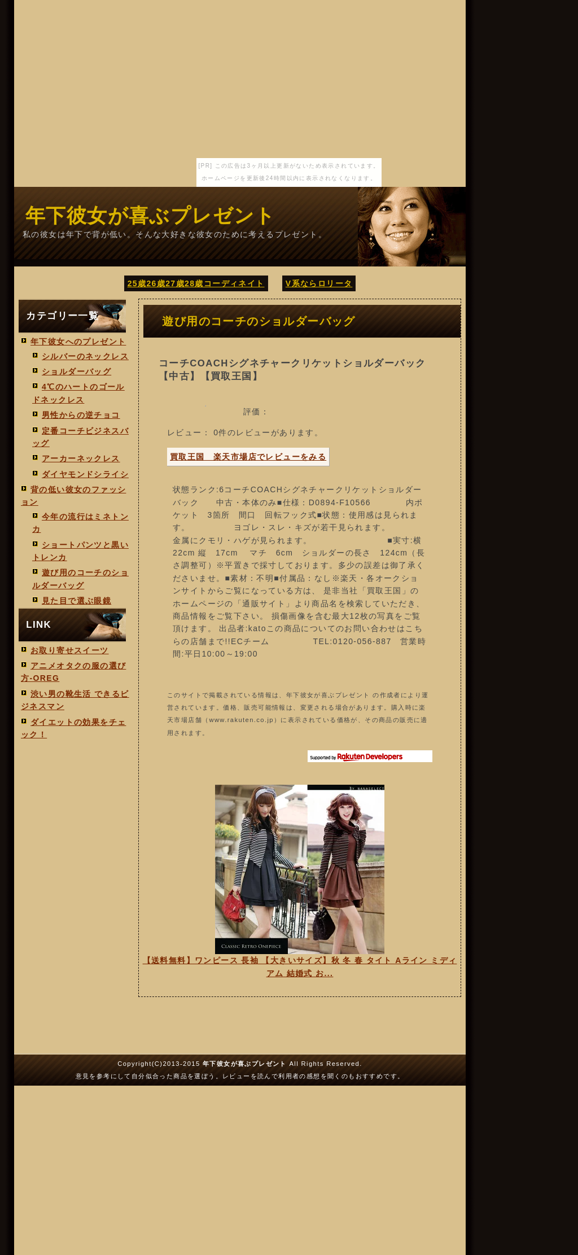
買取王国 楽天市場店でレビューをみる (248, 456)
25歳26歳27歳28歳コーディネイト (196, 283)
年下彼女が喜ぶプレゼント (150, 215)
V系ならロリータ (319, 283)
